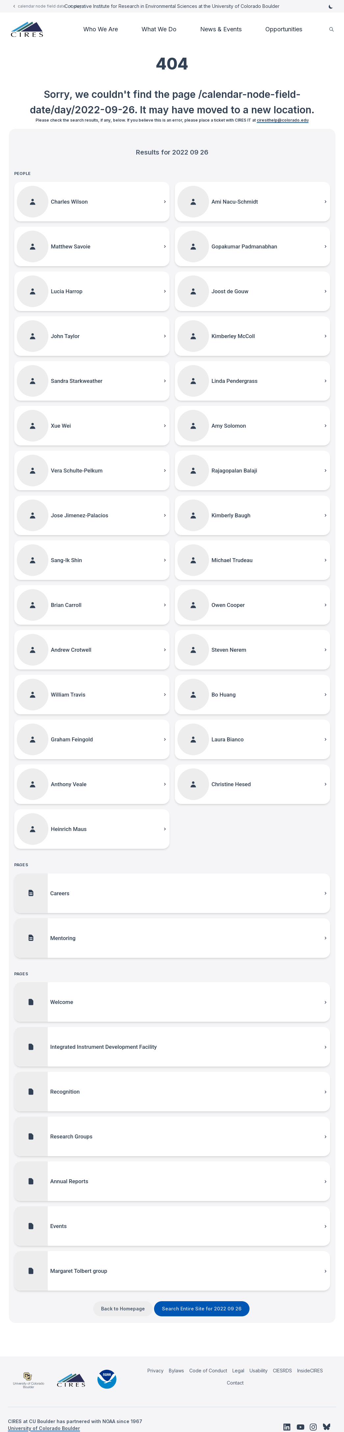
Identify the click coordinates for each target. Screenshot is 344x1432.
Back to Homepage (123, 1308)
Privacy (155, 1370)
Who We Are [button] (100, 29)
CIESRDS (282, 1370)
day (78, 6)
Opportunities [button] (283, 29)
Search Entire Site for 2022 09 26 (202, 1308)
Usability (259, 1370)
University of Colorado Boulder (44, 1428)
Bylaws (176, 1370)
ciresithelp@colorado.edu (282, 120)
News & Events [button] (221, 29)
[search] (331, 29)
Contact (235, 1383)
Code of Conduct (208, 1370)
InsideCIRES (310, 1370)
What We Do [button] (159, 29)
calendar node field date (42, 6)
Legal (238, 1370)
